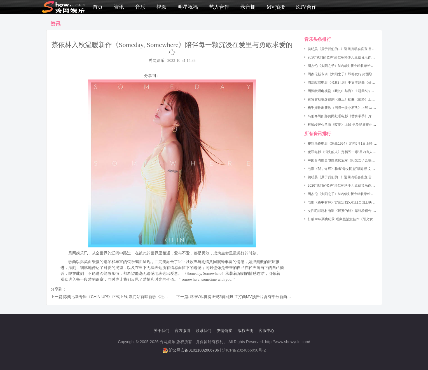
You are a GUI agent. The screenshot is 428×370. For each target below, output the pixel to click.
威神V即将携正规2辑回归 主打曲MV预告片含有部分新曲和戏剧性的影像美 (254, 296)
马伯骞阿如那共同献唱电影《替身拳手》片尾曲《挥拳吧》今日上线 (358, 116)
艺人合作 (219, 7)
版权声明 (245, 330)
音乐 (140, 7)
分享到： (152, 75)
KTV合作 (306, 7)
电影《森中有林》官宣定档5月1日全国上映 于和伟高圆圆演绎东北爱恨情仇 (364, 202)
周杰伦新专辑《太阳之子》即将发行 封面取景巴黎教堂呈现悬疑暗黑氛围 (362, 74)
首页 (98, 7)
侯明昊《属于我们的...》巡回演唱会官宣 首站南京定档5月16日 (354, 49)
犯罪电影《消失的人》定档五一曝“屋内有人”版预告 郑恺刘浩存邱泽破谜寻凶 (365, 152)
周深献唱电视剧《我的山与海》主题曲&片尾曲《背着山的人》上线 (357, 91)
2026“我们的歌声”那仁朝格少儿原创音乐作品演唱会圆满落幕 (353, 57)
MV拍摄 (276, 7)
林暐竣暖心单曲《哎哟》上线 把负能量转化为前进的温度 (350, 125)
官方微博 (182, 330)
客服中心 (266, 330)
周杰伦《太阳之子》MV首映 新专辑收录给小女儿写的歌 (349, 66)
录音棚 (248, 7)
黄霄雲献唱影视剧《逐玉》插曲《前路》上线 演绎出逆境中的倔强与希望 (362, 99)
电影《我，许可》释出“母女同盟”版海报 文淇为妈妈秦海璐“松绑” (356, 169)
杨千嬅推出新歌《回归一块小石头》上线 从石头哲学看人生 (352, 108)
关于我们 (161, 330)
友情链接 (224, 330)
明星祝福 (188, 7)
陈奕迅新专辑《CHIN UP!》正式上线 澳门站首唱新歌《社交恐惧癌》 (123, 296)
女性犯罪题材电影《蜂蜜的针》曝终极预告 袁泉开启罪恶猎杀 (353, 211)
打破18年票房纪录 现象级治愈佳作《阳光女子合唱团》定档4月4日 (357, 219)
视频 (161, 7)
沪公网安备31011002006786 (194, 350)
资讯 (119, 7)
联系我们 (203, 330)
